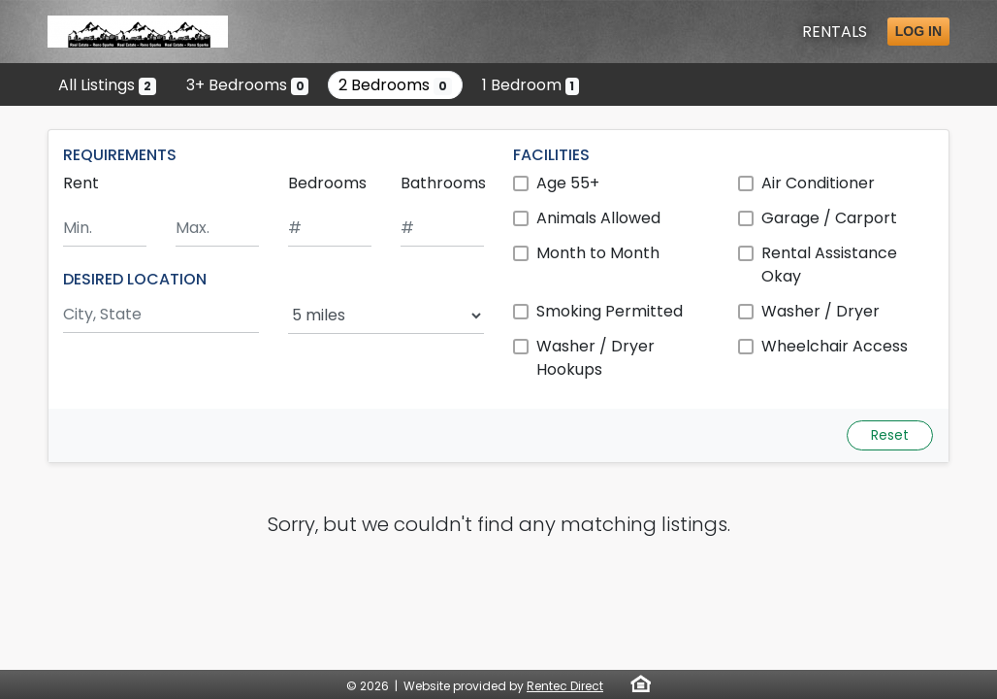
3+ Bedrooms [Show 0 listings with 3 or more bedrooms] (247, 85)
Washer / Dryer (820, 311)
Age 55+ (567, 183)
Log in (918, 31)
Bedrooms (327, 183)
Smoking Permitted (609, 311)
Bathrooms (443, 183)
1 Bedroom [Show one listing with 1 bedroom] (531, 85)
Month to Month (597, 253)
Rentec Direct (565, 686)
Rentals (834, 31)
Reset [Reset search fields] (890, 435)
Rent (81, 183)
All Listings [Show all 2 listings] (107, 85)
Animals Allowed (598, 218)
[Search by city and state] (161, 315)
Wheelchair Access (834, 346)
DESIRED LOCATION (135, 279)
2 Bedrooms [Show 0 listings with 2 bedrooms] (395, 85)
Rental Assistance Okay (829, 264)
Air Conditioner (818, 183)
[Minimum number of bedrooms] (329, 229)
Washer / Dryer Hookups (595, 358)
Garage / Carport (829, 218)
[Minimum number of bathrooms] (442, 229)
